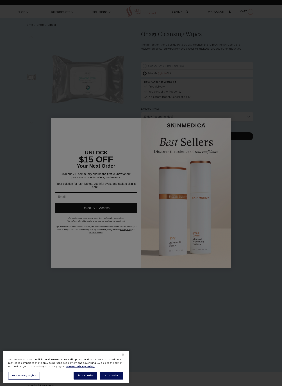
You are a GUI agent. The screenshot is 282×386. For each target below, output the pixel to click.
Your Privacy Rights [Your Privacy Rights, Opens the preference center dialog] (24, 375)
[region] (66, 367)
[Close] (123, 355)
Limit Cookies (85, 375)
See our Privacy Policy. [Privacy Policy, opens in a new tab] (80, 367)
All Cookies (111, 375)
